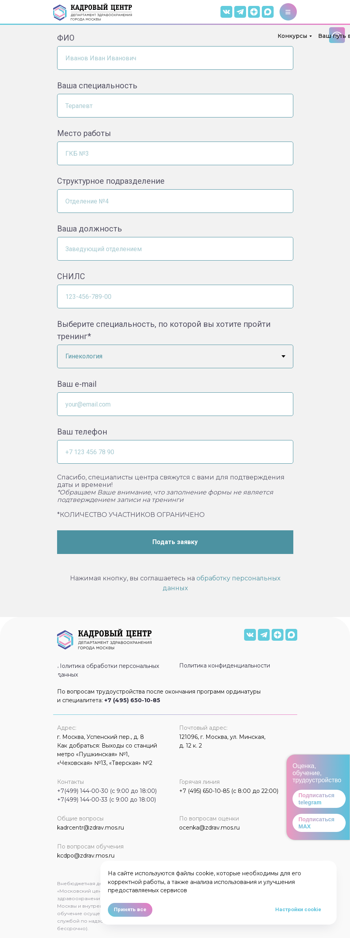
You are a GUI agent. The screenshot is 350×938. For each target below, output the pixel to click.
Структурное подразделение (111, 181)
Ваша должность (89, 228)
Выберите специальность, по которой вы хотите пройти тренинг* (163, 330)
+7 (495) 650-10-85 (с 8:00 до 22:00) (228, 790)
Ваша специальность (97, 85)
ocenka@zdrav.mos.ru (209, 827)
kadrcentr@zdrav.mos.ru (90, 827)
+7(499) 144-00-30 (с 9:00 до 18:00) (107, 790)
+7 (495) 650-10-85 (132, 700)
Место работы (84, 133)
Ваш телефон (82, 431)
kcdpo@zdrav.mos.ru (86, 855)
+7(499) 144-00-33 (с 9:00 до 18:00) (106, 799)
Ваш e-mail (76, 384)
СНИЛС (71, 276)
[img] (268, 12)
